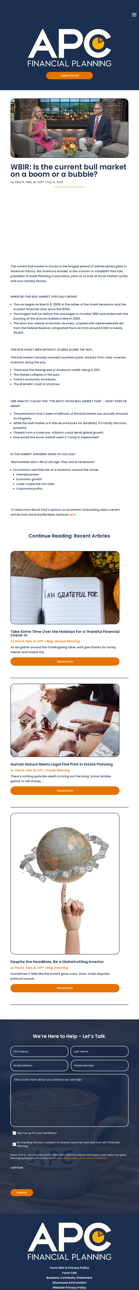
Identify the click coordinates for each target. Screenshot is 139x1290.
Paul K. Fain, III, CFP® (29, 182)
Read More (65, 662)
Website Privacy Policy (69, 1287)
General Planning (67, 641)
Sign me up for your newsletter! (37, 1133)
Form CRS (69, 1273)
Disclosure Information (69, 1283)
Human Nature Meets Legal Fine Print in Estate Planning (61, 764)
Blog (50, 641)
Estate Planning (58, 770)
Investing (61, 968)
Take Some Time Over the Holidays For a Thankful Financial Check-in (64, 633)
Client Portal (69, 76)
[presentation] (38, 1178)
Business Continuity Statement (69, 1278)
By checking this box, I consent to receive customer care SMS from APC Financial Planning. (68, 1144)
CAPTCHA (16, 1167)
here (72, 515)
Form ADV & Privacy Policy (69, 1268)
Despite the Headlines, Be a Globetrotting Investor (57, 961)
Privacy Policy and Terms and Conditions (80, 1158)
